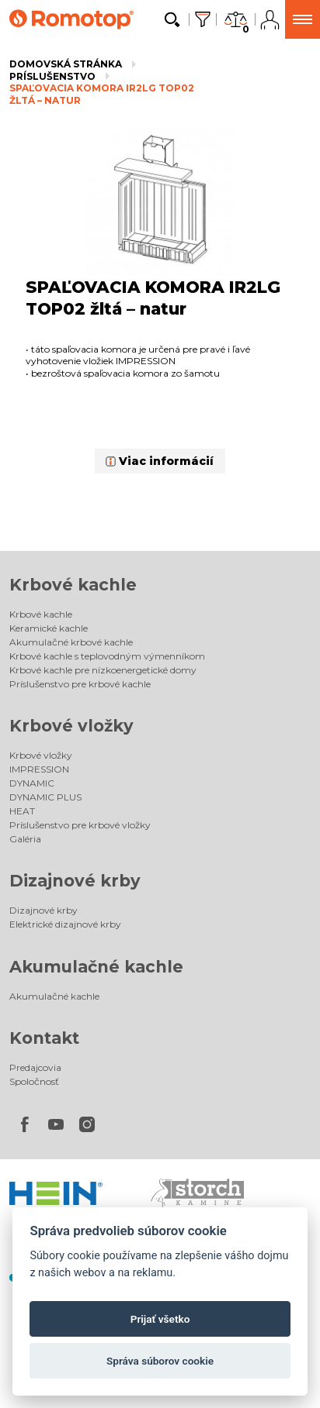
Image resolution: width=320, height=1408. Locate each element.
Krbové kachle (73, 584)
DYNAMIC (31, 783)
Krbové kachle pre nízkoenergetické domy (103, 670)
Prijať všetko (160, 1319)
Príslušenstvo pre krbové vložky (80, 825)
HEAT (22, 811)
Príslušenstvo (52, 76)
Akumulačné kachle (96, 966)
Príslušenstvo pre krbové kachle (80, 684)
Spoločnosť (34, 1081)
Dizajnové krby (75, 880)
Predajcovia (35, 1067)
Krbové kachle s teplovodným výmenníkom (107, 656)
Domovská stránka (65, 64)
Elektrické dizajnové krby (65, 924)
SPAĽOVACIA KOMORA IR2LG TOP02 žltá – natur (101, 94)
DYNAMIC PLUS (45, 797)
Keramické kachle (48, 628)
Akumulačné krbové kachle (71, 642)
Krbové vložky (71, 725)
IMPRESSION (39, 769)
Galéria (25, 839)
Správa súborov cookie (160, 1361)
